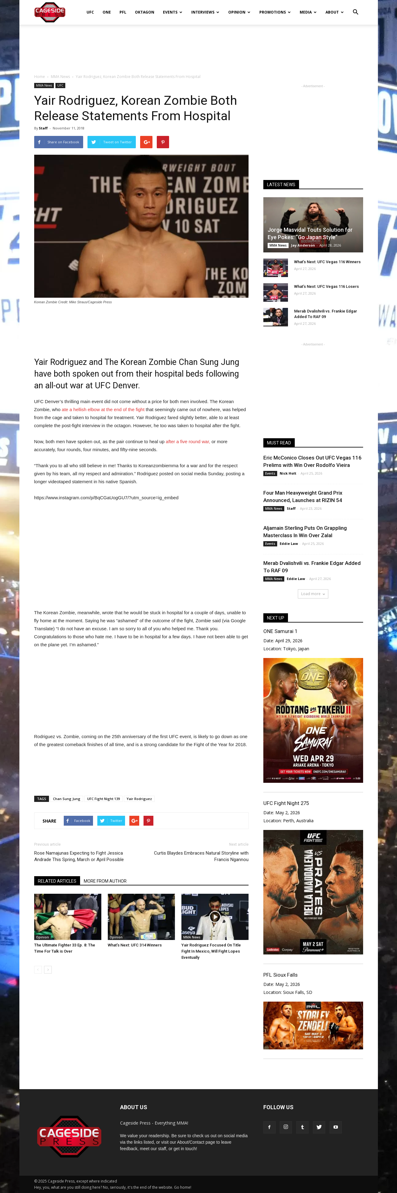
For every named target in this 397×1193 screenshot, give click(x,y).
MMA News (44, 85)
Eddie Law (289, 543)
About (335, 12)
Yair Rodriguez (139, 798)
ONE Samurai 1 (280, 631)
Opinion (239, 12)
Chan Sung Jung (66, 798)
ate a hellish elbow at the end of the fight (103, 409)
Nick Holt (288, 473)
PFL (123, 12)
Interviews (205, 12)
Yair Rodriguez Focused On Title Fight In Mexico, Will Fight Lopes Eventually (211, 951)
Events (172, 12)
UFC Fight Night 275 (286, 803)
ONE (107, 12)
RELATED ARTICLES (57, 881)
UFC (90, 12)
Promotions (275, 12)
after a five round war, (188, 441)
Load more (313, 593)
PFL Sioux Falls (280, 975)
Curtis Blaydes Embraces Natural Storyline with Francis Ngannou (201, 856)
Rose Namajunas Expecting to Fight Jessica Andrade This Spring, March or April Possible (79, 856)
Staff (43, 128)
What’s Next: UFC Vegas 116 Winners (327, 261)
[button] (355, 8)
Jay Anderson (303, 245)
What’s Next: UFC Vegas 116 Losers (326, 286)
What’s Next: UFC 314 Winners (135, 945)
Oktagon (144, 12)
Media (308, 12)
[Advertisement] (199, 46)
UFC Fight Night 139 (103, 798)
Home (39, 76)
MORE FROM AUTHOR (105, 881)
